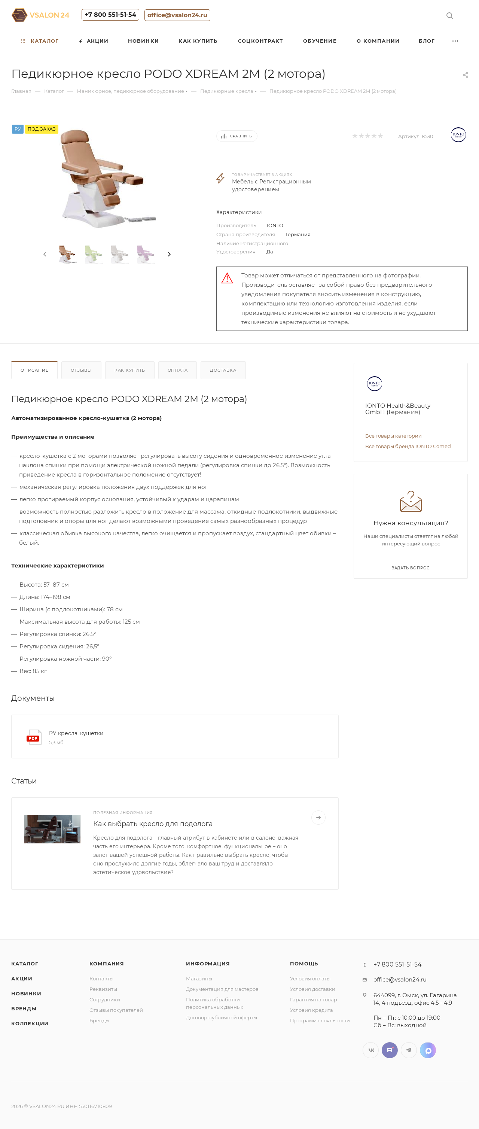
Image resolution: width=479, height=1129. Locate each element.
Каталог (25, 964)
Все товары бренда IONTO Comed (408, 446)
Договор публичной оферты (221, 1017)
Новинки (26, 993)
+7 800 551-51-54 (110, 14)
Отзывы (81, 370)
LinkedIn (428, 1050)
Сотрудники (104, 999)
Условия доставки (312, 989)
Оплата (178, 370)
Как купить (130, 370)
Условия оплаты (310, 979)
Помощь (304, 964)
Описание (34, 370)
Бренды (24, 1008)
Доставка (223, 370)
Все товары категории (393, 436)
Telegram (409, 1050)
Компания (106, 964)
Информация (208, 964)
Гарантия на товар (313, 999)
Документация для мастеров (222, 989)
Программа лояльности (320, 1020)
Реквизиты (103, 989)
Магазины (199, 979)
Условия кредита (311, 1010)
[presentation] (44, 254)
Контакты (101, 979)
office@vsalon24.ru (177, 15)
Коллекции (30, 1023)
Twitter (390, 1050)
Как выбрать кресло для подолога (153, 824)
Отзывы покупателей (116, 1010)
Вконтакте (371, 1050)
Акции (22, 979)
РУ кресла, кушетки (76, 733)
